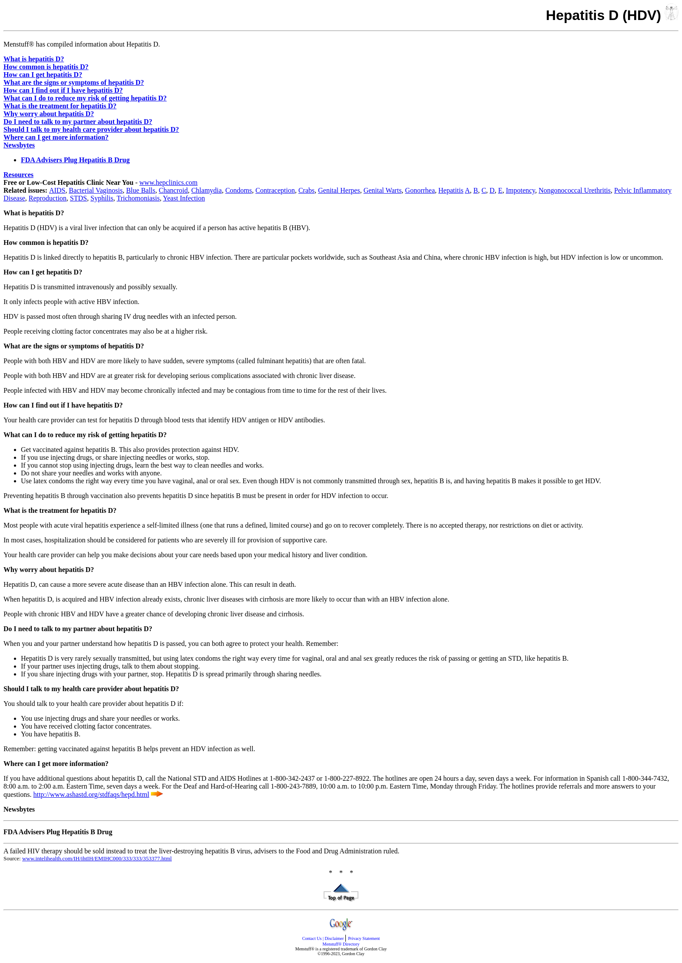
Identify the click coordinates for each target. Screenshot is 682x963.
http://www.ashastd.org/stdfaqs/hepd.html (91, 794)
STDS (78, 198)
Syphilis (101, 198)
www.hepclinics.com (168, 182)
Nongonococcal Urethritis (574, 190)
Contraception (275, 190)
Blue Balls (140, 190)
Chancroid (173, 190)
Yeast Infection (184, 198)
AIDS (57, 190)
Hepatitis (451, 190)
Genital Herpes (339, 190)
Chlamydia (206, 190)
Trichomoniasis (138, 198)
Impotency (520, 190)
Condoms (238, 190)
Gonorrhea (420, 190)
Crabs (306, 190)
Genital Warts (383, 190)
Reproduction (48, 198)
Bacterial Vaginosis (96, 190)
